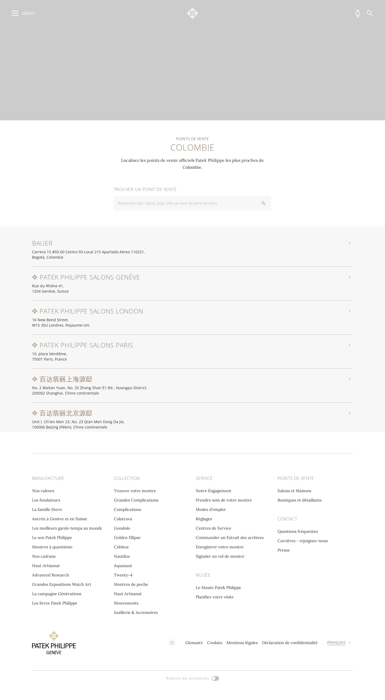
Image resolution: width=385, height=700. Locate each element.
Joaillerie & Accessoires (136, 612)
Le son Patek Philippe (52, 537)
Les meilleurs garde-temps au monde (67, 528)
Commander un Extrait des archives (230, 537)
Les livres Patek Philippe (54, 603)
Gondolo (122, 528)
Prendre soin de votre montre (224, 500)
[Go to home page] (193, 13)
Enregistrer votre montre (220, 546)
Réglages (204, 518)
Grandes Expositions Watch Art (61, 584)
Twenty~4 (123, 574)
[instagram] (172, 643)
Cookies (214, 642)
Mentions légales (242, 642)
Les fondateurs (46, 500)
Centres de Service (213, 528)
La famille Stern (47, 509)
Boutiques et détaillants (300, 500)
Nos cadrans (44, 556)
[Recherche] (370, 13)
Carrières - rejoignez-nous (303, 540)
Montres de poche (131, 584)
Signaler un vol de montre (220, 556)
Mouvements (126, 603)
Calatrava (123, 518)
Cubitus (121, 546)
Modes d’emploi (210, 509)
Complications (127, 509)
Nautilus (122, 556)
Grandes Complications (136, 500)
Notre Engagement (213, 490)
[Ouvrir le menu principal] (22, 13)
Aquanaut (123, 565)
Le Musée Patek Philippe (218, 587)
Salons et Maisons (294, 490)
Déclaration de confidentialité (290, 642)
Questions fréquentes (298, 531)
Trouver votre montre (135, 490)
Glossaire (194, 642)
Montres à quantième (52, 546)
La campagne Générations (56, 593)
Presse (284, 550)
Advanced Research (50, 574)
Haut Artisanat (46, 565)
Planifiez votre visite (215, 596)
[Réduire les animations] (192, 678)
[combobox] (192, 203)
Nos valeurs (43, 490)
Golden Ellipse (127, 537)
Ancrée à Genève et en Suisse (59, 518)
